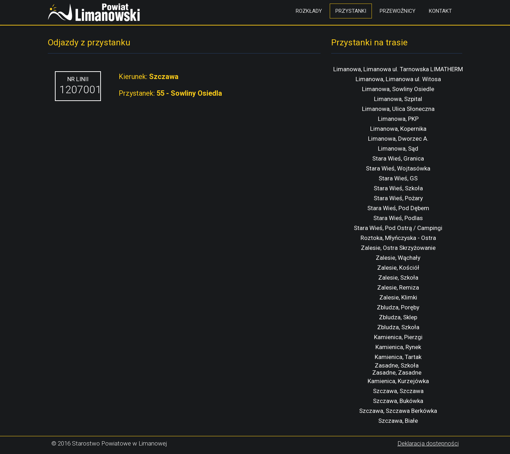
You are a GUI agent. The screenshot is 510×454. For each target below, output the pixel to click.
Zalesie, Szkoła (398, 277)
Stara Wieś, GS (398, 178)
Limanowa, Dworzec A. (398, 138)
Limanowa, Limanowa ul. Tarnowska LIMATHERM (398, 69)
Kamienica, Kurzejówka (398, 381)
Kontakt (440, 11)
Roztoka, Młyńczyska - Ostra (398, 237)
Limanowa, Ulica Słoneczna (398, 108)
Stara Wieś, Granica (398, 158)
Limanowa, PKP (398, 118)
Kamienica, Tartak (398, 356)
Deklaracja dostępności (428, 443)
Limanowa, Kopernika (398, 128)
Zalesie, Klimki (398, 297)
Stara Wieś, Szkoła (398, 188)
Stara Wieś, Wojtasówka (398, 168)
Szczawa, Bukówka (398, 400)
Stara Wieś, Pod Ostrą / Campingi (398, 227)
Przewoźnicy (397, 11)
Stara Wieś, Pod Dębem (398, 208)
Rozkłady (309, 11)
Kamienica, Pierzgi (398, 337)
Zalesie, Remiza (398, 287)
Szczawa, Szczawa (398, 390)
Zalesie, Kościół (398, 267)
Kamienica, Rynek (398, 347)
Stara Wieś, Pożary (398, 198)
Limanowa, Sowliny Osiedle (398, 89)
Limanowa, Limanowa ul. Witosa (398, 79)
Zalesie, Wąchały (398, 257)
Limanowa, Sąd (398, 148)
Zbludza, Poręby (398, 307)
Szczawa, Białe (398, 420)
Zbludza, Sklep (398, 317)
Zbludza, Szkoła (398, 327)
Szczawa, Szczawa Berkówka (398, 410)
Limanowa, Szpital (398, 98)
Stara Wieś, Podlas (398, 218)
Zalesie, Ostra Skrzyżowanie (398, 247)
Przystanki (350, 11)
